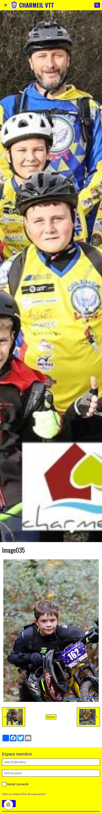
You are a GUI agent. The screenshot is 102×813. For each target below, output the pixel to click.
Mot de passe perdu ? (34, 794)
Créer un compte (11, 794)
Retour (51, 716)
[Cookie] (8, 804)
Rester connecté (15, 784)
